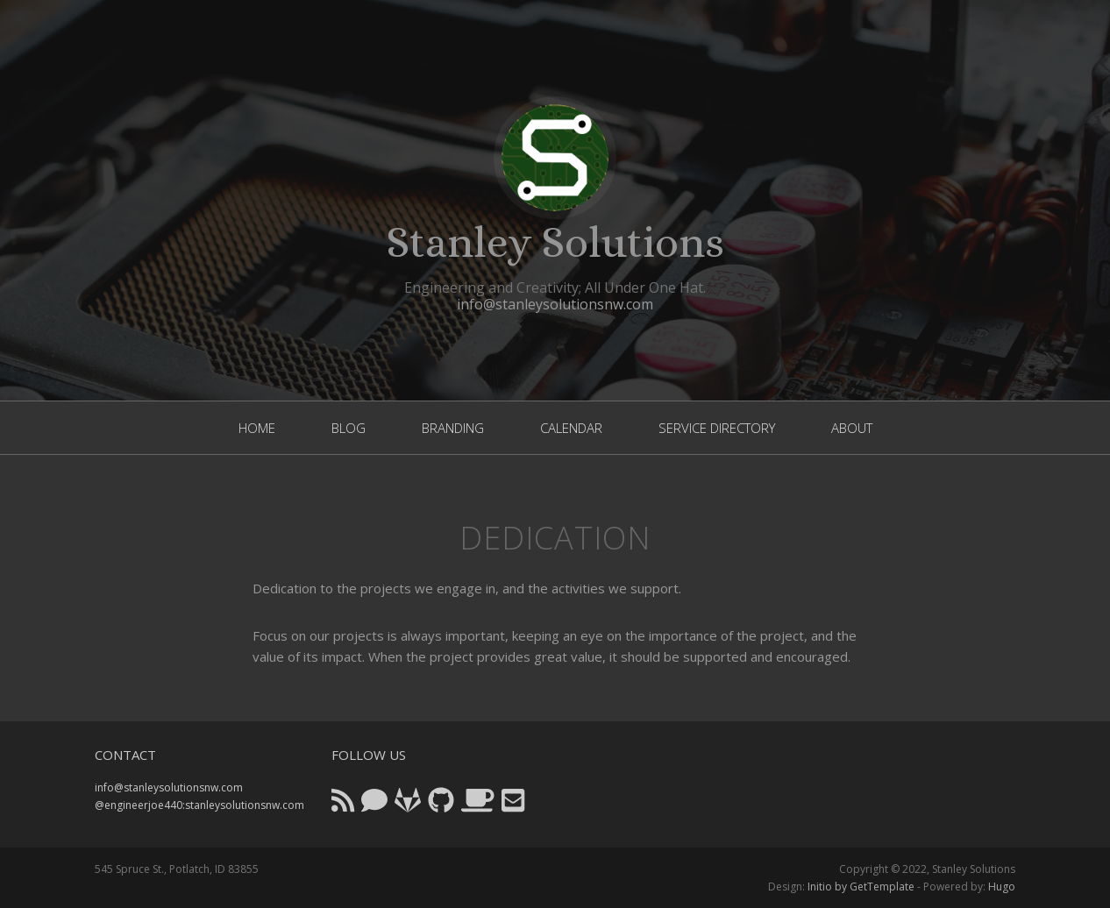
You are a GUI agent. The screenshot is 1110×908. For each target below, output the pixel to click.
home (256, 427)
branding (453, 427)
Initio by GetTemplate (861, 886)
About (851, 427)
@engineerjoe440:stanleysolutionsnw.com (199, 805)
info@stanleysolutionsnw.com (555, 304)
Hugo (1001, 886)
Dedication (555, 537)
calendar (571, 427)
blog (348, 427)
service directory (716, 427)
